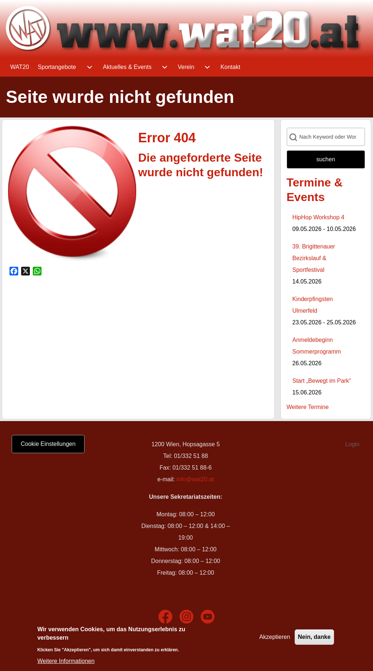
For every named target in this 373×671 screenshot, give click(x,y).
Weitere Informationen (65, 662)
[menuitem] (20, 67)
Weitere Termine (308, 407)
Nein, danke (314, 638)
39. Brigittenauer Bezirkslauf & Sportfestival (313, 258)
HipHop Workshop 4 (318, 217)
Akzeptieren (274, 638)
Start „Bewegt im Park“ (321, 381)
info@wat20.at (195, 479)
